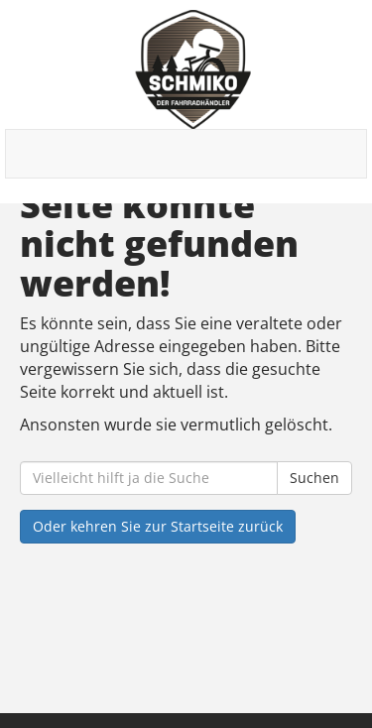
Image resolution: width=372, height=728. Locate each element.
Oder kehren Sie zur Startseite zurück (158, 526)
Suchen (314, 477)
